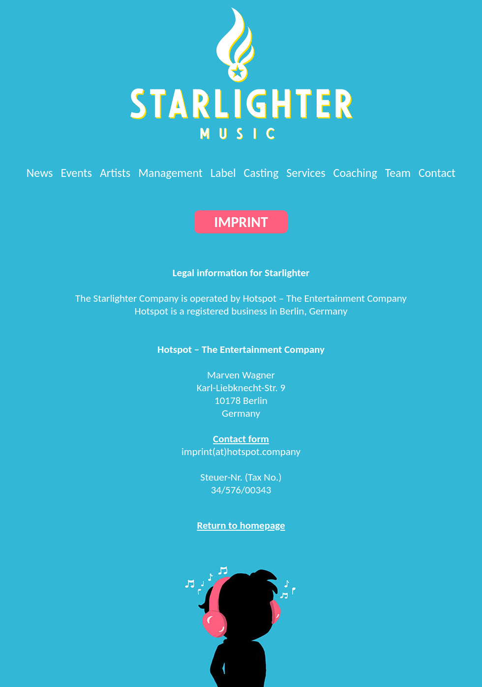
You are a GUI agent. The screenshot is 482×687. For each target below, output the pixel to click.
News (40, 173)
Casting (261, 173)
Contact (437, 173)
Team (398, 173)
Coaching (355, 173)
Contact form (241, 438)
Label (223, 173)
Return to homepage (241, 525)
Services (305, 173)
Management (170, 173)
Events (76, 173)
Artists (115, 173)
